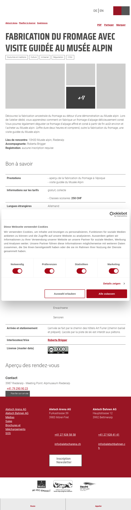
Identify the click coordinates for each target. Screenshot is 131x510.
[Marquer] (121, 23)
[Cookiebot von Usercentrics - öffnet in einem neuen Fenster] (112, 214)
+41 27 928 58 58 (65, 435)
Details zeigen (111, 283)
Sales (8, 421)
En (102, 10)
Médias (9, 417)
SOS (8, 433)
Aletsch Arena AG (15, 409)
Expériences (42, 23)
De (95, 10)
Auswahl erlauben (65, 293)
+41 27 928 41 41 (108, 435)
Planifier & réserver (27, 23)
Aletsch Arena (11, 23)
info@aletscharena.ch (68, 444)
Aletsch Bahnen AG (16, 413)
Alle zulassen (107, 293)
